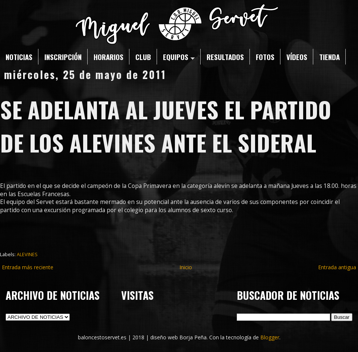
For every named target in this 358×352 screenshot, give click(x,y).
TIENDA (329, 56)
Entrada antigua (337, 267)
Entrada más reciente (27, 267)
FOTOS (265, 56)
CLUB (143, 56)
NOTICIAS (19, 56)
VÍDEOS (296, 56)
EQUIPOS (179, 56)
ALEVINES (27, 254)
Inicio (185, 267)
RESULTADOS (225, 56)
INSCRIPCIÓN (63, 56)
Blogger (269, 337)
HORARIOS (108, 56)
